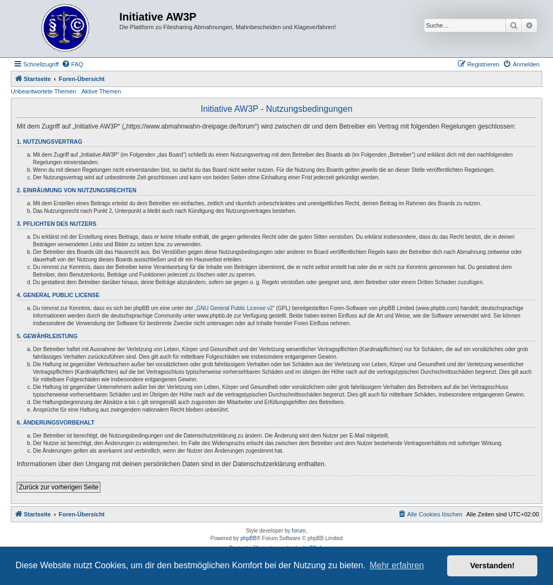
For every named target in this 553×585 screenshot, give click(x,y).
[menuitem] (72, 64)
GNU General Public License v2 (235, 308)
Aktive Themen (101, 91)
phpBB (248, 538)
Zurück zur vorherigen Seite (58, 487)
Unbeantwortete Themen (43, 91)
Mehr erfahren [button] (396, 565)
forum (299, 531)
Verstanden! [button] (492, 565)
